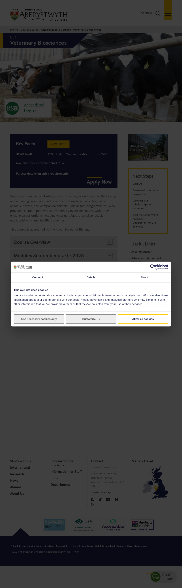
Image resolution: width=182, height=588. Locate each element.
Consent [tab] (37, 277)
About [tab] (144, 277)
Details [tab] (91, 277)
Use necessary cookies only (39, 318)
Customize (91, 318)
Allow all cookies (143, 318)
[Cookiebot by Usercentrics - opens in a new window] (152, 267)
